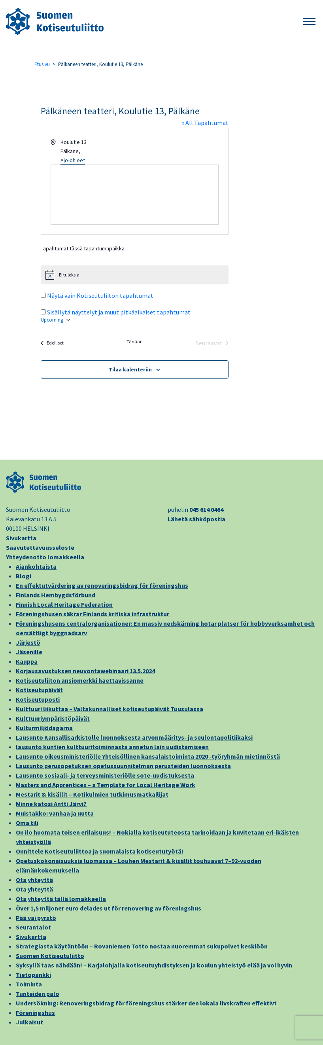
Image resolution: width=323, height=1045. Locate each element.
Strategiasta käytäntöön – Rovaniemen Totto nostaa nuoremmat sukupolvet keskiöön (142, 946)
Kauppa (27, 661)
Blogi (23, 576)
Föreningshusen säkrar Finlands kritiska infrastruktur (93, 614)
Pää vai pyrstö (36, 918)
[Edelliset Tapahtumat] (52, 343)
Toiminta (29, 984)
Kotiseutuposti (38, 699)
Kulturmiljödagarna (44, 728)
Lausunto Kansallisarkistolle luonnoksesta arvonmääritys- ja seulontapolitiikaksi (134, 737)
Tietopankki (33, 975)
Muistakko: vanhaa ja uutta (55, 813)
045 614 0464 (206, 509)
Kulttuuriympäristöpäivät (53, 718)
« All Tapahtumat (205, 123)
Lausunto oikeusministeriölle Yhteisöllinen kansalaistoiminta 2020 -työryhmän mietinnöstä (148, 756)
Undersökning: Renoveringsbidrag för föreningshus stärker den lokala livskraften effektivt (147, 1003)
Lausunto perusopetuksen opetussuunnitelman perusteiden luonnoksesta (123, 766)
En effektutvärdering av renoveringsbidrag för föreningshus (102, 585)
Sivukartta (21, 538)
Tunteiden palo (37, 994)
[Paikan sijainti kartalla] (135, 194)
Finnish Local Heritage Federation (64, 604)
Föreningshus (35, 1013)
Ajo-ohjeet (72, 160)
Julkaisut (29, 1022)
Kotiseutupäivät (39, 690)
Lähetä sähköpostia (196, 519)
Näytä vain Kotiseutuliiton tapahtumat (100, 295)
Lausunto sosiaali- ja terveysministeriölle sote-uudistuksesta (105, 775)
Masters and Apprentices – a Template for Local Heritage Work (105, 785)
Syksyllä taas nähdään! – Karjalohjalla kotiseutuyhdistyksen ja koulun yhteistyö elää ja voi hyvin (154, 965)
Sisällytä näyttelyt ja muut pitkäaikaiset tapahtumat (119, 312)
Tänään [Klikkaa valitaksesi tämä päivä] (135, 342)
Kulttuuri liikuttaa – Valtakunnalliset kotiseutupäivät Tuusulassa (109, 709)
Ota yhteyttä (34, 880)
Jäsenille (29, 652)
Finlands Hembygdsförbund (55, 595)
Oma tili (27, 823)
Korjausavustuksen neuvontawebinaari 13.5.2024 (85, 671)
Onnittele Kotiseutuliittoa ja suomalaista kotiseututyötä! (99, 851)
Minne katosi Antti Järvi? (51, 804)
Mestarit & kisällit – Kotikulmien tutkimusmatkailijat (92, 794)
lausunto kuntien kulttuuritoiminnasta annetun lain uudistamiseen (112, 747)
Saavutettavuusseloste (40, 547)
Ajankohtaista (36, 566)
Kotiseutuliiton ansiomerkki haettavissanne (80, 680)
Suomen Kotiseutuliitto (50, 956)
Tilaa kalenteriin (130, 369)
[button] (309, 22)
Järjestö (28, 642)
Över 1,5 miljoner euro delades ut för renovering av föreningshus (108, 908)
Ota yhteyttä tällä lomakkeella (61, 899)
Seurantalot (33, 927)
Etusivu (42, 64)
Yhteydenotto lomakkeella (45, 557)
